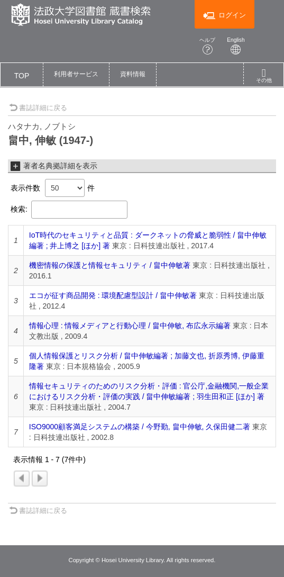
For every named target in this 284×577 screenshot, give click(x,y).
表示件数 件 (53, 188)
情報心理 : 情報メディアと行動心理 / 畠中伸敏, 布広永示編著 (130, 325)
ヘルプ (207, 46)
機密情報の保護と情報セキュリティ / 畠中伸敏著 (110, 265)
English (236, 46)
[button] (76, 74)
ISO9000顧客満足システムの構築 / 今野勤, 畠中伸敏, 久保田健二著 (140, 426)
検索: (69, 210)
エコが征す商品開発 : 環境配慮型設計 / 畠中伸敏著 (113, 295)
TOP (22, 75)
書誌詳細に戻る (38, 108)
